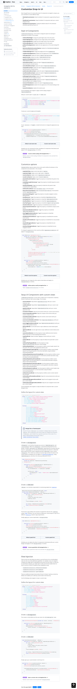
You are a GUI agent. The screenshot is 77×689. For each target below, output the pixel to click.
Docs (13, 2)
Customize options (66, 19)
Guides (6, 10)
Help (45, 2)
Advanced (6, 37)
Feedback (6, 32)
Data (40, 2)
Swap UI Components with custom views (67, 21)
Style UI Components (66, 18)
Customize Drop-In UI (9, 20)
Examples (6, 43)
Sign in (67, 2)
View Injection (65, 28)
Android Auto (9, 22)
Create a (68, 25)
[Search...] (56, 2)
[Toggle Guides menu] (16, 11)
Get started (6, 12)
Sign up (71, 2)
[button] (63, 2)
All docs (23, 6)
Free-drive (6, 27)
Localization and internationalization (8, 39)
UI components (7, 29)
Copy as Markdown (68, 13)
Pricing (5, 41)
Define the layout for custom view (69, 24)
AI (37, 2)
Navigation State (8, 17)
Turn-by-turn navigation (9, 25)
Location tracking (8, 24)
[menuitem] (63, 2)
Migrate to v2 (7, 35)
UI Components (8, 15)
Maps (21, 2)
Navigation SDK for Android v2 (9, 7)
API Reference (8, 45)
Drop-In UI (6, 14)
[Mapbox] (7, 2)
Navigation (27, 2)
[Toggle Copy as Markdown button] (73, 13)
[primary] (35, 680)
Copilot (7, 33)
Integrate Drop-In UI (9, 19)
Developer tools (7, 30)
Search (33, 2)
